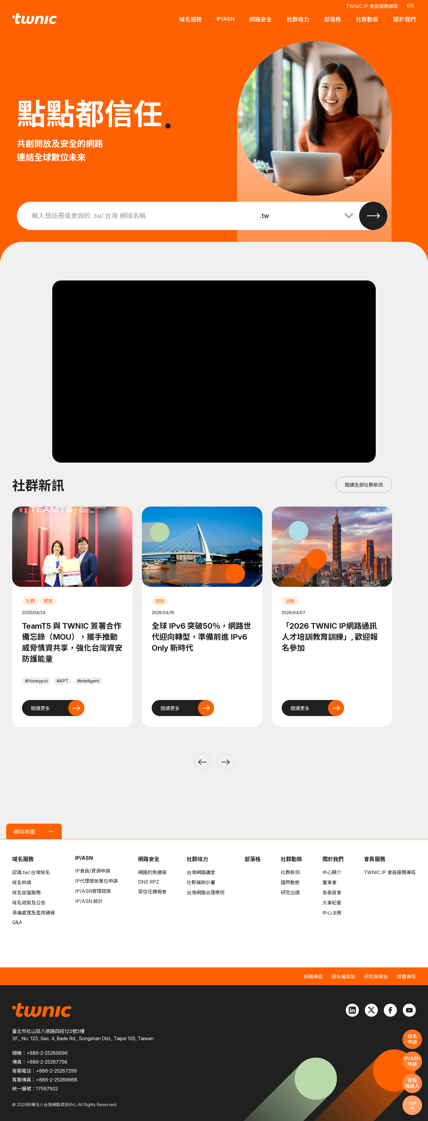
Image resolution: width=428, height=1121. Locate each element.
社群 (30, 601)
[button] (202, 762)
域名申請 (21, 882)
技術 (160, 601)
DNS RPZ (148, 882)
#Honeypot (36, 681)
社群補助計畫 (201, 882)
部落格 (253, 859)
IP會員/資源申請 (92, 871)
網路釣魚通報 (152, 872)
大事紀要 (331, 903)
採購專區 (313, 977)
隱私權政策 (343, 977)
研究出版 (290, 892)
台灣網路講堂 (201, 872)
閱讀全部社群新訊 (364, 485)
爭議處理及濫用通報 (33, 913)
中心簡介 (331, 872)
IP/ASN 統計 (89, 901)
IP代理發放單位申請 (96, 881)
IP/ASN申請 (412, 1061)
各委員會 (331, 892)
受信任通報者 (152, 892)
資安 (48, 601)
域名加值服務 (26, 892)
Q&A (17, 922)
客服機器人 (412, 1083)
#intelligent (88, 681)
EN (410, 5)
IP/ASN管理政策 (93, 891)
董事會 (329, 882)
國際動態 (290, 882)
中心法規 (331, 913)
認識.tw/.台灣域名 (31, 872)
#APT (62, 681)
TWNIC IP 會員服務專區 (372, 6)
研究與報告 (376, 977)
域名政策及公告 (28, 903)
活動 (290, 601)
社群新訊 (290, 872)
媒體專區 (406, 977)
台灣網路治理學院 (206, 892)
